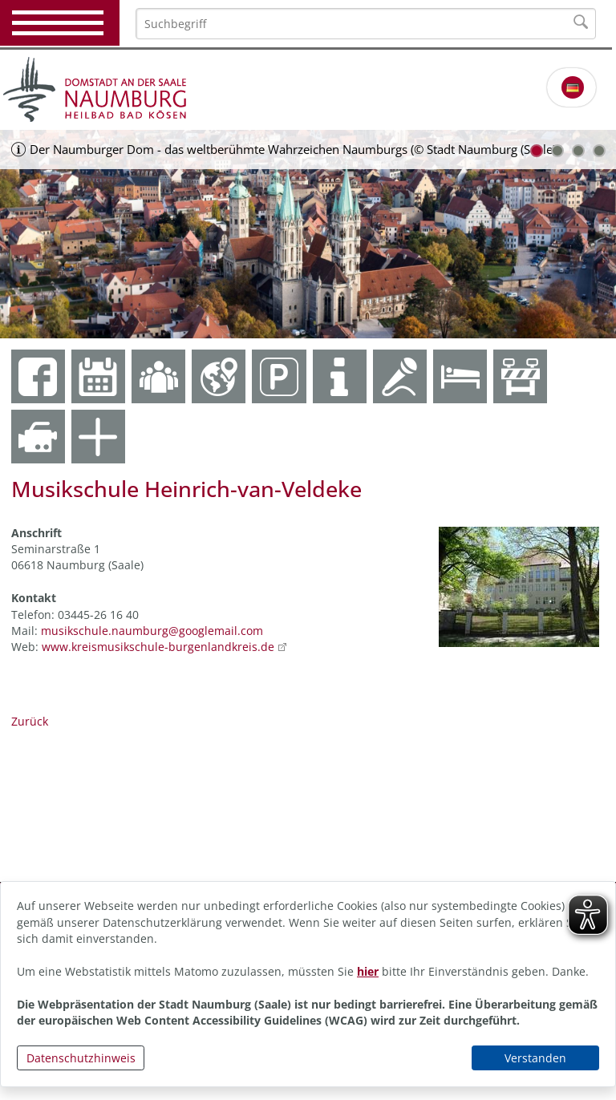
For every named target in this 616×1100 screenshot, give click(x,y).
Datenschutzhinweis (81, 1058)
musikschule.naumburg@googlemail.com (152, 630)
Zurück (29, 721)
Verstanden (535, 1058)
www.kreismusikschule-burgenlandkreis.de (158, 646)
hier (368, 971)
